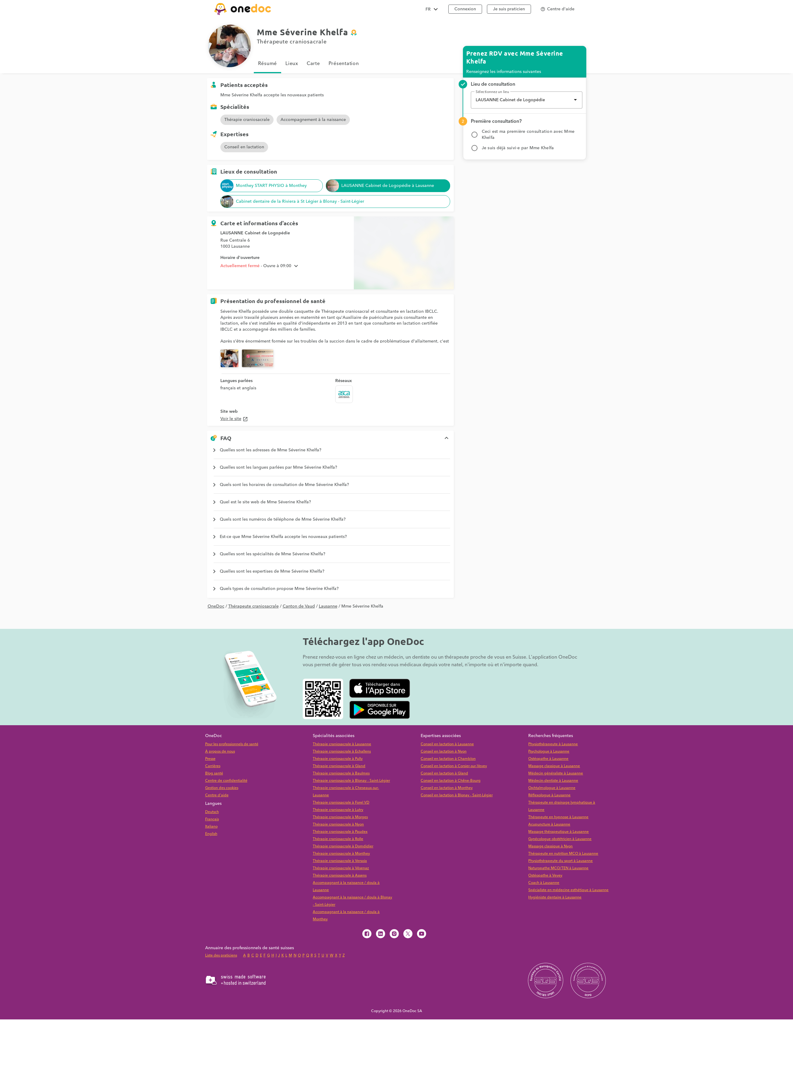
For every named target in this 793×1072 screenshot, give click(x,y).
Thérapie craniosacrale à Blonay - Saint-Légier (351, 780)
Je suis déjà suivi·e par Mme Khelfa (518, 148)
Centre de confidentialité (226, 780)
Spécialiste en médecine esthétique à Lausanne (568, 890)
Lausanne (328, 606)
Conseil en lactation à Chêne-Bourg (451, 780)
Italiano (211, 826)
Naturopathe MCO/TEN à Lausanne (558, 868)
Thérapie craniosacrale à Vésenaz (341, 868)
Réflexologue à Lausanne (549, 795)
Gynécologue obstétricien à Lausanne (559, 839)
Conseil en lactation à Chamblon (448, 759)
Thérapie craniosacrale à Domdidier (343, 846)
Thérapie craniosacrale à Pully (338, 759)
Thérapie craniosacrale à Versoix (340, 861)
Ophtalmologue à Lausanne (551, 788)
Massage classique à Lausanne (554, 766)
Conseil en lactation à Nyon (444, 751)
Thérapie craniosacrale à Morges (340, 817)
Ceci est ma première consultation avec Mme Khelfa (528, 134)
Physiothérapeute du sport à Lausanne (560, 861)
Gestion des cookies (221, 788)
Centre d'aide (217, 795)
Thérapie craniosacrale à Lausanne (342, 744)
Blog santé (214, 773)
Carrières (212, 766)
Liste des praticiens (221, 955)
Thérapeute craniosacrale (253, 606)
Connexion (465, 9)
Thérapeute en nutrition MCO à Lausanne (563, 853)
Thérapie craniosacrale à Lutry (338, 810)
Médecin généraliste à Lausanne (555, 773)
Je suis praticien (509, 9)
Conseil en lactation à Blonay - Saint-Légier (457, 795)
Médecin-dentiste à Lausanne (553, 780)
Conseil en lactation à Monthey (447, 788)
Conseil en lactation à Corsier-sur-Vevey (454, 766)
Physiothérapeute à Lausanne (553, 744)
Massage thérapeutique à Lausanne (558, 832)
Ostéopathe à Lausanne (548, 759)
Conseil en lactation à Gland (444, 773)
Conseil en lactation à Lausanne (447, 744)
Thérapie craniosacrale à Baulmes (341, 773)
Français (212, 819)
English (211, 834)
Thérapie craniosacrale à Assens (340, 875)
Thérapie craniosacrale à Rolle (338, 839)
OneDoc (216, 606)
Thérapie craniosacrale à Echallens (342, 751)
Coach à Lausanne (543, 883)
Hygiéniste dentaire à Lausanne (554, 897)
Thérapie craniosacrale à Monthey (341, 853)
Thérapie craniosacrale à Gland (339, 766)
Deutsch (212, 812)
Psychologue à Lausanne (548, 751)
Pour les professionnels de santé (231, 744)
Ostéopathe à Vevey (545, 875)
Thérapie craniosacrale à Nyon (338, 824)
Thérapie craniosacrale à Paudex (340, 832)
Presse (210, 759)
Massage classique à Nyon (550, 846)
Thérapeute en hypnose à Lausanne (558, 817)
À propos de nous (220, 751)
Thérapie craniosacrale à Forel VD (341, 802)
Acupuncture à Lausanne (549, 824)
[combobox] (526, 100)
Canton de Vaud (299, 606)
